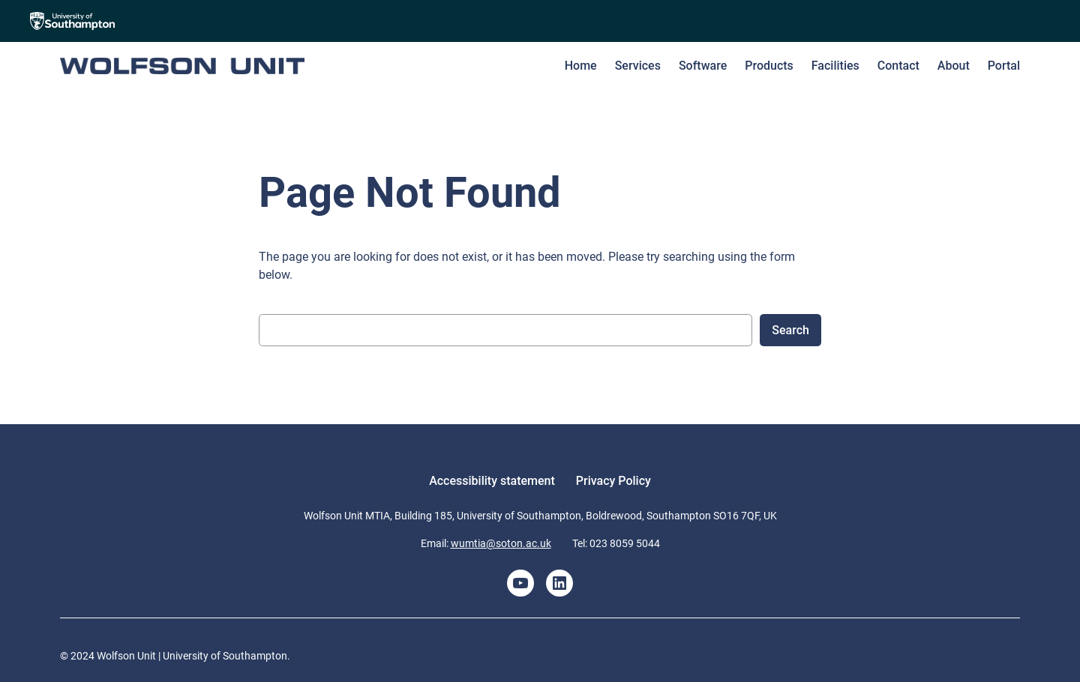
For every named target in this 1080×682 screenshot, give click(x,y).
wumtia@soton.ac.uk (501, 543)
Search (790, 330)
